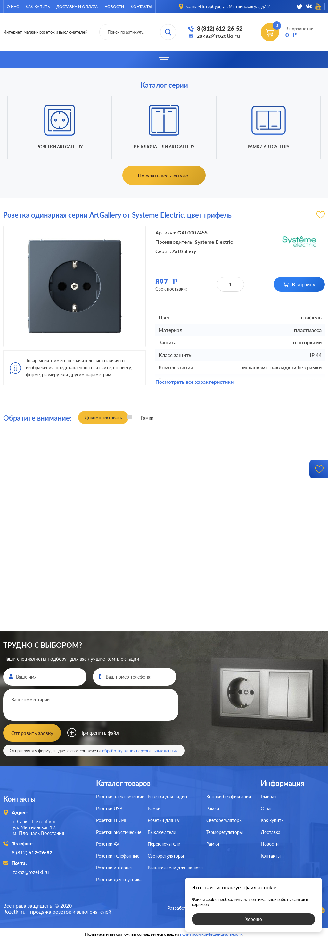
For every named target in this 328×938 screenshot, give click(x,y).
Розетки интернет (114, 867)
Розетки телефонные (117, 855)
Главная (268, 796)
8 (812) (33, 851)
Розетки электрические (120, 796)
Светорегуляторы (166, 855)
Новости (114, 6)
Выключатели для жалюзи (175, 867)
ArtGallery (184, 251)
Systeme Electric (214, 242)
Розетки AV (107, 843)
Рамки (154, 807)
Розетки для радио (167, 796)
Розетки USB (109, 807)
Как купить (38, 6)
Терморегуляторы (224, 831)
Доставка (270, 831)
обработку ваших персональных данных (139, 750)
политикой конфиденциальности (211, 932)
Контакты (141, 6)
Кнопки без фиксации (228, 796)
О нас (13, 6)
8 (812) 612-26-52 (219, 28)
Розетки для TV (164, 819)
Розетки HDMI (111, 819)
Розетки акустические (118, 831)
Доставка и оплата (77, 6)
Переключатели (164, 843)
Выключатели (162, 831)
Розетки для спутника (119, 879)
